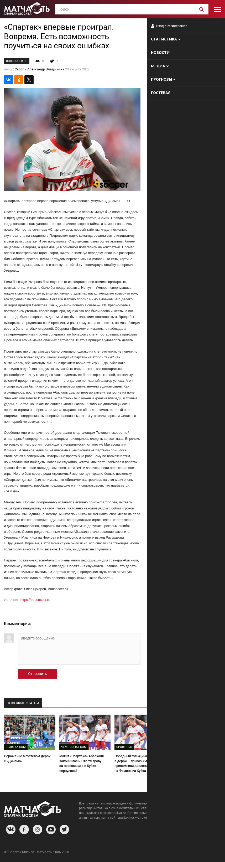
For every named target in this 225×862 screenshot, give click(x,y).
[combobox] (131, 9)
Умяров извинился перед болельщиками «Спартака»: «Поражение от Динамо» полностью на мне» (191, 763)
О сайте (157, 853)
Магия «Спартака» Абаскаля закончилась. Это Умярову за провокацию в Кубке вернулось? (81, 763)
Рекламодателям (207, 853)
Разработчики (178, 853)
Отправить (37, 674)
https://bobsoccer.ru (35, 600)
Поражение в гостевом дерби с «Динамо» (27, 758)
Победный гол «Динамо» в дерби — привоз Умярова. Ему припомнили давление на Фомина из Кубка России (139, 763)
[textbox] (131, 9)
